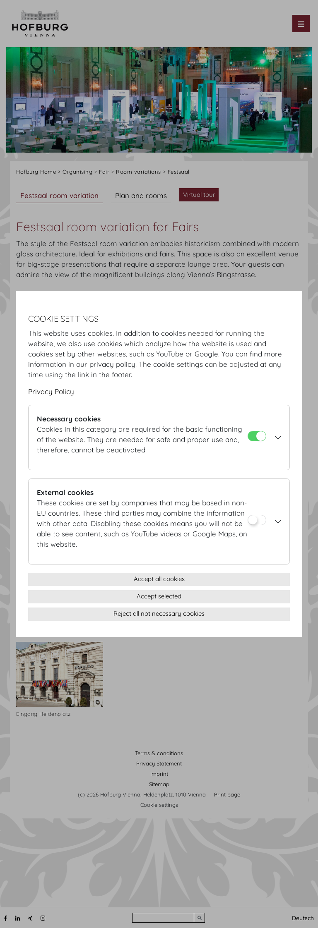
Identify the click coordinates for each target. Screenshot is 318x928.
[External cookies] (257, 520)
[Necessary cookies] (257, 436)
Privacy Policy (51, 391)
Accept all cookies (159, 579)
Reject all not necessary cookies (159, 613)
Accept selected (159, 596)
